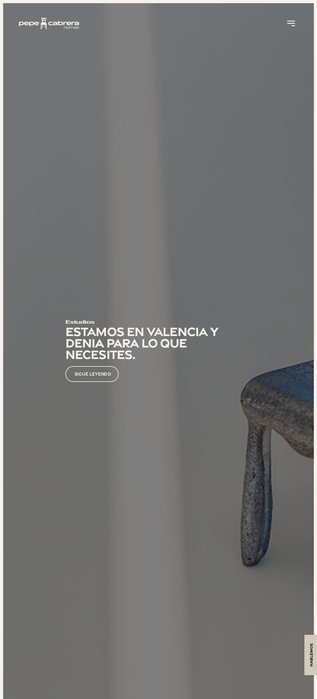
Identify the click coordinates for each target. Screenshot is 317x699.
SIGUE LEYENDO (93, 374)
